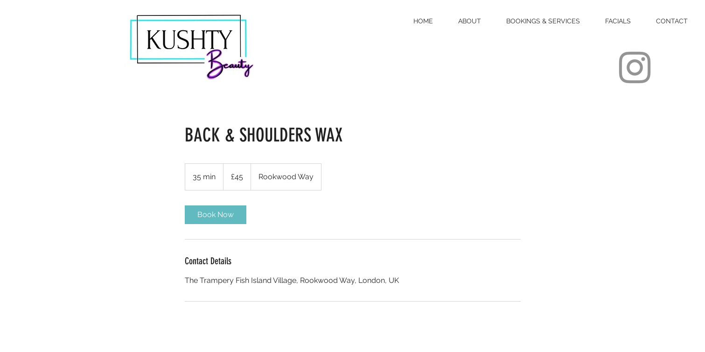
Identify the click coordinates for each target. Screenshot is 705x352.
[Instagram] (635, 67)
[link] (215, 214)
